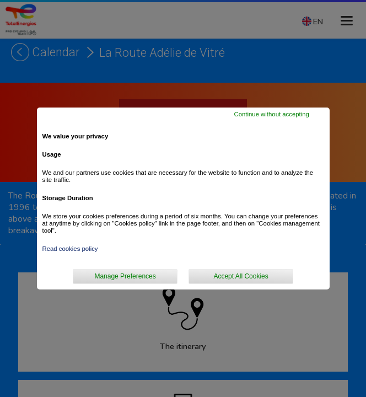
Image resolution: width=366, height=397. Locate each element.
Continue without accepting (271, 114)
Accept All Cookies (240, 276)
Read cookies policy (70, 248)
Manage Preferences (124, 276)
